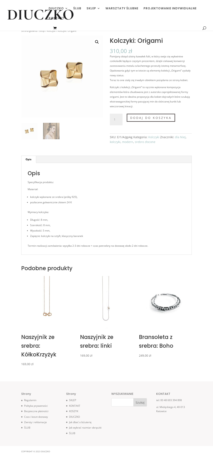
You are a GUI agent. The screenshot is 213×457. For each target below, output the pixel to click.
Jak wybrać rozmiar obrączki (85, 427)
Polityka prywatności (36, 406)
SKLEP (91, 8)
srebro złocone (145, 142)
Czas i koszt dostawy (36, 417)
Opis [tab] (28, 159)
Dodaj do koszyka (151, 118)
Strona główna (29, 30)
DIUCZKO (56, 8)
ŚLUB (77, 8)
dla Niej (180, 137)
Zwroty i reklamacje (35, 422)
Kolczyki (51, 30)
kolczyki (115, 142)
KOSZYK (73, 411)
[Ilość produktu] (116, 119)
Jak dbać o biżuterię (80, 422)
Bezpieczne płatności (36, 411)
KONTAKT (56, 18)
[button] (97, 42)
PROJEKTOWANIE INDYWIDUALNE (170, 8)
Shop (42, 30)
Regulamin (30, 400)
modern (127, 142)
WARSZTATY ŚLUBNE (121, 8)
